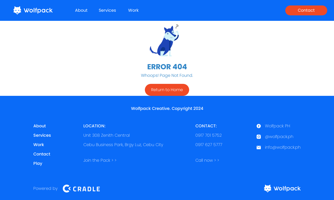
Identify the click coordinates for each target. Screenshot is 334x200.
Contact (306, 10)
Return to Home (167, 90)
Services (107, 10)
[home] (32, 10)
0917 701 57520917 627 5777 (208, 135)
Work (133, 10)
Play (37, 163)
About (81, 10)
